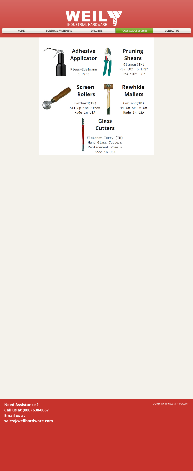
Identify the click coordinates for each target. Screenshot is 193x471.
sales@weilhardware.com (28, 420)
